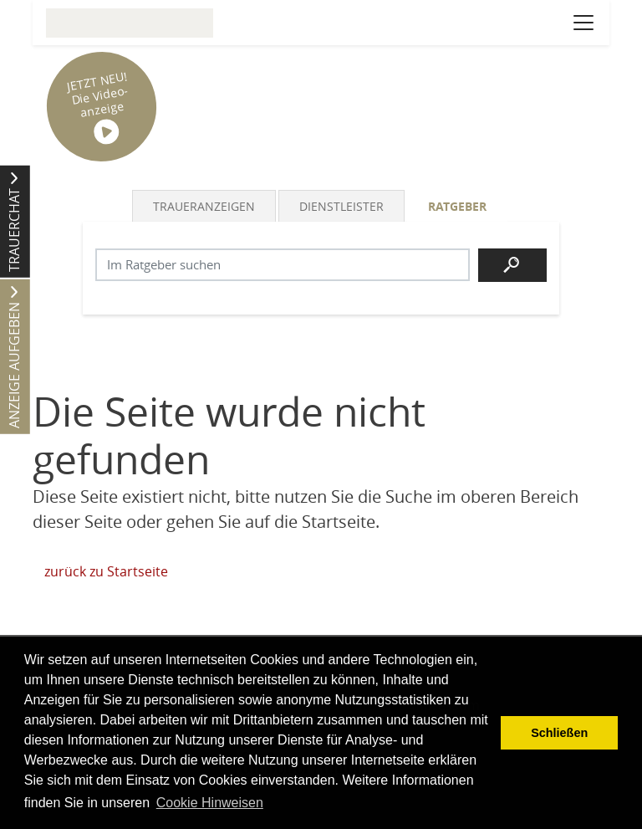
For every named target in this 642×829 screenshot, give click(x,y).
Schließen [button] (559, 732)
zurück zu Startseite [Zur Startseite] (106, 571)
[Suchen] (512, 265)
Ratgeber (457, 206)
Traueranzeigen (204, 206)
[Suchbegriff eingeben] (282, 264)
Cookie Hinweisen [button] (209, 803)
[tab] (205, 206)
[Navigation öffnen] (583, 22)
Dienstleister (341, 206)
